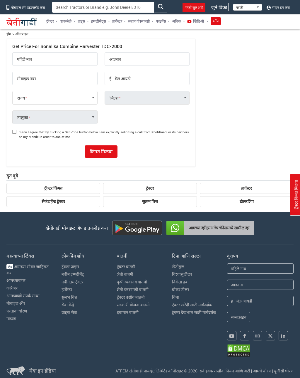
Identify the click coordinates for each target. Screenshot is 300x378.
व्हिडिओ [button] (196, 21)
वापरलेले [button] (65, 21)
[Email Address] (260, 301)
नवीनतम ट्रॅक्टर (72, 282)
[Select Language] (247, 7)
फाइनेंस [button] (161, 21)
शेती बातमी (125, 274)
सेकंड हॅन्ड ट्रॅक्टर (53, 201)
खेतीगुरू (178, 266)
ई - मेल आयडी (120, 79)
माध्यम (11, 318)
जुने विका (219, 7)
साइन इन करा (278, 7)
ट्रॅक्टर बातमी (126, 266)
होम (8, 34)
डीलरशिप (247, 201)
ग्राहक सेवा (69, 312)
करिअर (12, 288)
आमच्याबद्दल (15, 280)
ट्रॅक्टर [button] (50, 21)
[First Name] (260, 268)
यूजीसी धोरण (284, 371)
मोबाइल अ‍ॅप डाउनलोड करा (25, 7)
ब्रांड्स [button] (81, 21)
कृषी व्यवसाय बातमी (132, 282)
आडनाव (115, 59)
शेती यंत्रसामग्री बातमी (133, 289)
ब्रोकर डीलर (180, 289)
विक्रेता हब (180, 282)
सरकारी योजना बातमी (133, 305)
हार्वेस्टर (246, 188)
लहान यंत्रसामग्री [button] (139, 21)
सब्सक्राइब (238, 317)
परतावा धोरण (16, 311)
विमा (175, 297)
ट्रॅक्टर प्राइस (70, 266)
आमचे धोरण (262, 371)
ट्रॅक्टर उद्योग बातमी (131, 297)
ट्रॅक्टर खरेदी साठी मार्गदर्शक (192, 305)
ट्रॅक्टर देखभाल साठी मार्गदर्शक (194, 312)
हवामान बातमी (128, 312)
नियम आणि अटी (238, 371)
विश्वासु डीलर (182, 274)
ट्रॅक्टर (150, 188)
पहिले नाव (24, 59)
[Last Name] (260, 285)
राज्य (21, 98)
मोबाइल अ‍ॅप (15, 303)
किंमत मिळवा (101, 151)
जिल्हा (114, 98)
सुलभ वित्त (150, 201)
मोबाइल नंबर (26, 79)
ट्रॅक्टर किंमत (53, 188)
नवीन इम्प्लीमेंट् (73, 274)
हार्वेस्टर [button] (117, 21)
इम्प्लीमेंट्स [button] (98, 21)
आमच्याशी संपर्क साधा (23, 295)
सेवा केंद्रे (68, 305)
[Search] (103, 7)
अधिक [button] (176, 21)
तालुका (22, 117)
